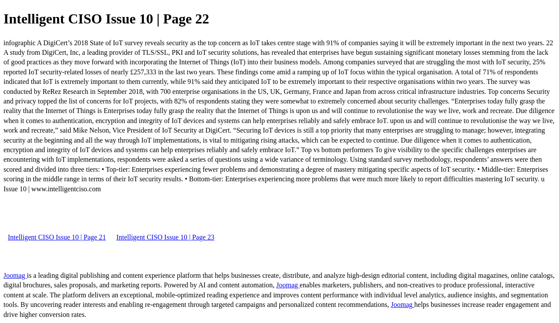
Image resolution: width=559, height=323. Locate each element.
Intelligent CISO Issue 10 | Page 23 (165, 237)
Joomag (15, 275)
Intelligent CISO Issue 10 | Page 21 (57, 237)
